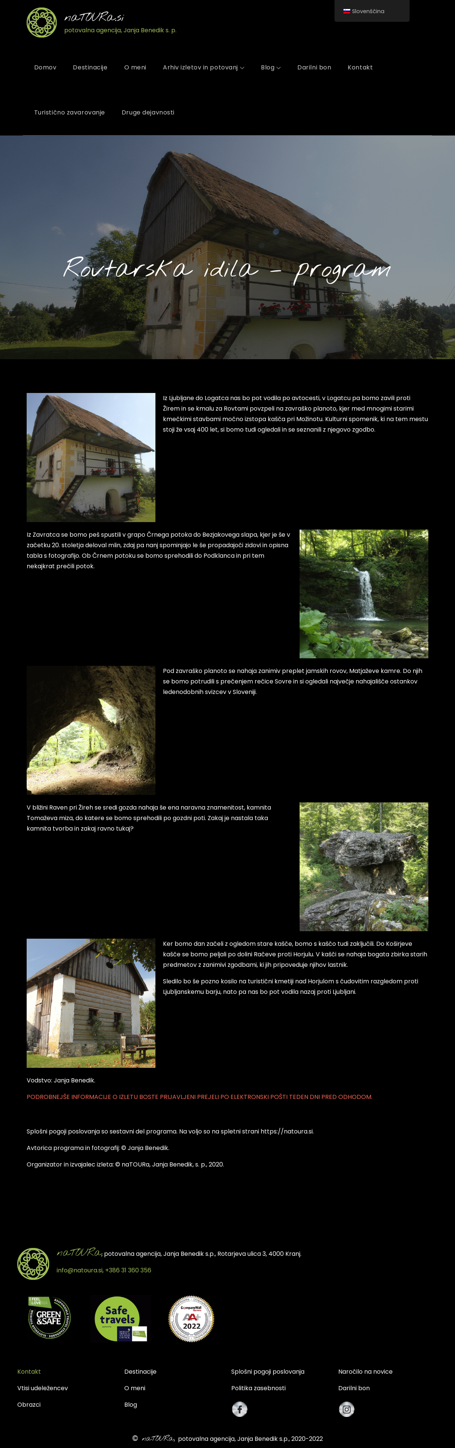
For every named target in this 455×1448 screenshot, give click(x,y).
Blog (271, 67)
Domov (45, 67)
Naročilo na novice (365, 1371)
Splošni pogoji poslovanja (267, 1371)
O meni (135, 67)
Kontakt (360, 67)
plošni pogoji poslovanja (65, 1131)
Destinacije (90, 67)
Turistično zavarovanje (69, 112)
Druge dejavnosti (148, 112)
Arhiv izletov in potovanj (203, 67)
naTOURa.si (94, 18)
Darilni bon (314, 67)
